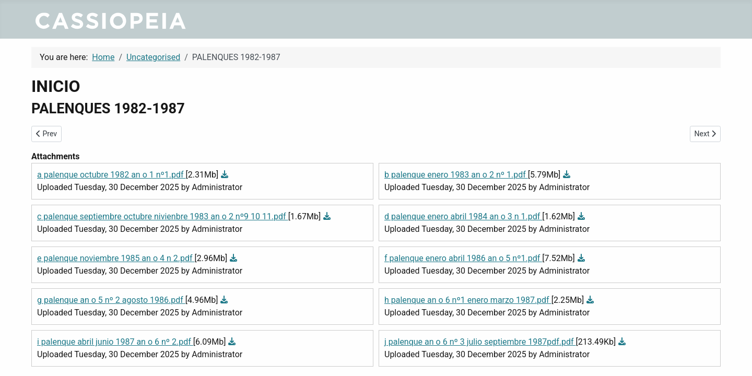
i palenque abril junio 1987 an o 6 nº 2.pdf (115, 342)
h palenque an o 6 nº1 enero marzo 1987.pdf (467, 300)
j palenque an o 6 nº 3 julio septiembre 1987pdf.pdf (480, 342)
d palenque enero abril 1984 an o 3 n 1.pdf (463, 216)
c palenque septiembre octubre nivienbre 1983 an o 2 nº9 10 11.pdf (162, 216)
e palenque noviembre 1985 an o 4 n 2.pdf (115, 258)
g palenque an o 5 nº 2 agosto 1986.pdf (111, 300)
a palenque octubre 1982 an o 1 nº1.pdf (111, 175)
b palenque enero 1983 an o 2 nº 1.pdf (456, 175)
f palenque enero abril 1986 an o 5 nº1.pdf (463, 258)
